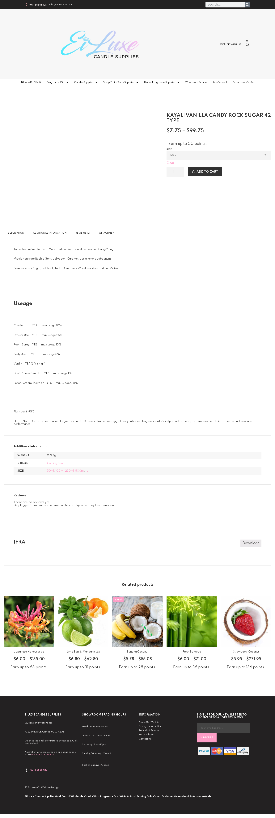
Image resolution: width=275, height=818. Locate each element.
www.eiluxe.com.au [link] (42, 754)
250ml (69, 471)
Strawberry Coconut (246, 651)
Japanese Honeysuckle (29, 651)
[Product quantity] (175, 172)
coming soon (55, 463)
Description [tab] (16, 233)
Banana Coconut (137, 651)
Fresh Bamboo (192, 651)
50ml (50, 471)
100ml (59, 471)
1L (87, 471)
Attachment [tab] (107, 233)
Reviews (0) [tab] (82, 233)
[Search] (247, 4)
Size (169, 149)
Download (251, 543)
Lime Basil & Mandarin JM (83, 651)
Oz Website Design (48, 788)
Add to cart (207, 171)
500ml (79, 471)
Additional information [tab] (49, 233)
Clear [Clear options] (170, 163)
